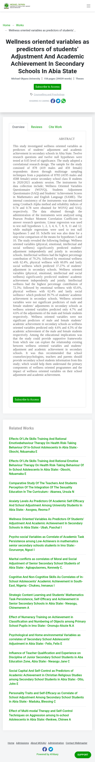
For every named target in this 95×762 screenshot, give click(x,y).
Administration (56, 743)
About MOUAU (38, 743)
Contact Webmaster (76, 743)
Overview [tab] (18, 127)
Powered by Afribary (47, 754)
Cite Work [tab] (55, 127)
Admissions (22, 743)
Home (6, 25)
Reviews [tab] (36, 127)
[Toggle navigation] (88, 6)
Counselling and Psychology (49, 94)
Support (82, 754)
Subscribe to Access (47, 86)
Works (20, 25)
